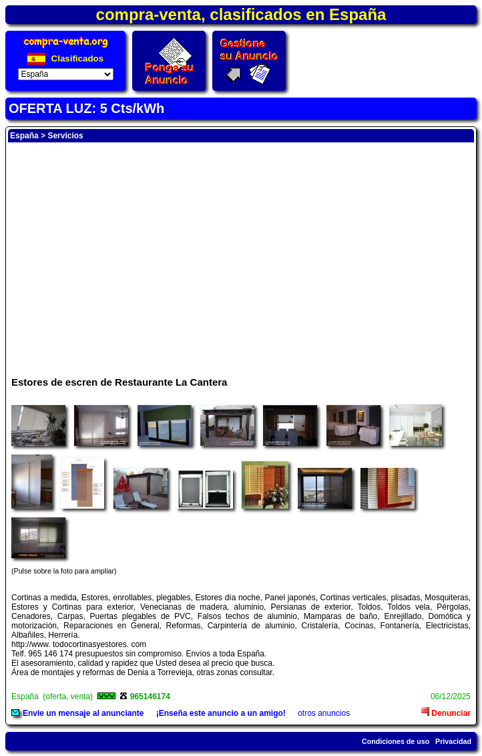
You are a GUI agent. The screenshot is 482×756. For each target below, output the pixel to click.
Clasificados (65, 58)
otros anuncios (324, 713)
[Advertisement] (241, 252)
